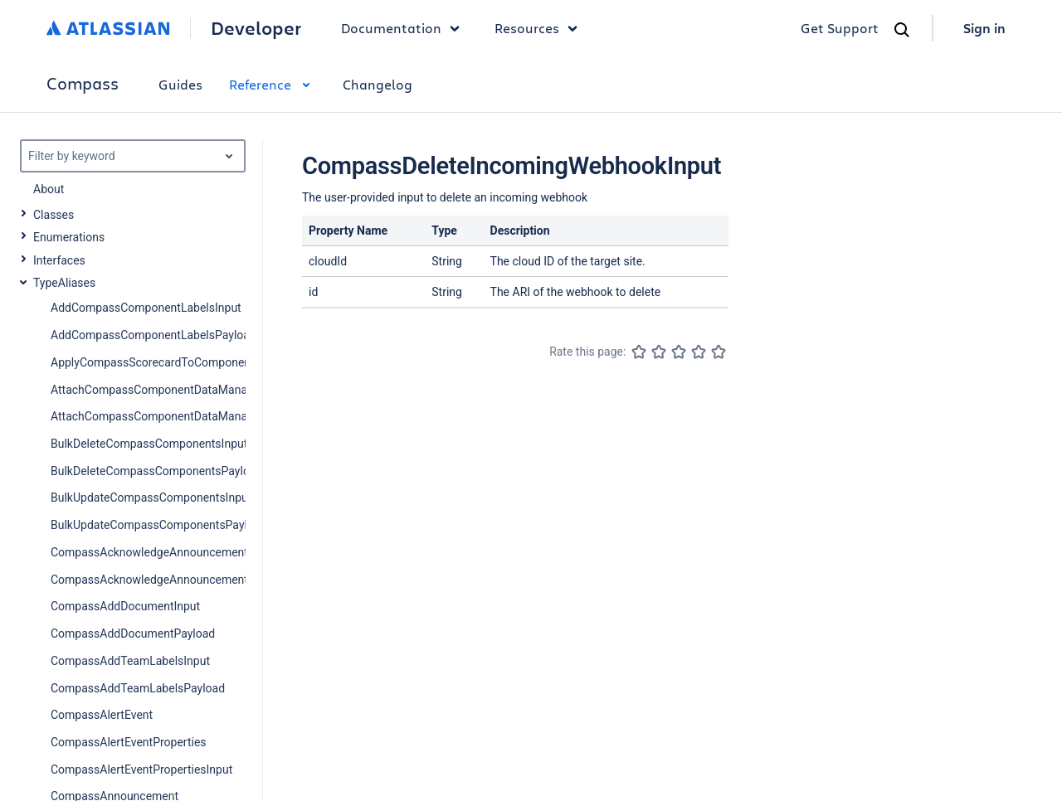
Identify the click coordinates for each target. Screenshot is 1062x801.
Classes (53, 214)
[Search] (902, 30)
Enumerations (69, 237)
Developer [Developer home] (256, 28)
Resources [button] (540, 28)
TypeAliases (64, 282)
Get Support (840, 27)
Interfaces (59, 260)
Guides (180, 84)
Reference (272, 84)
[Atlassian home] (108, 28)
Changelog (377, 84)
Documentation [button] (404, 28)
